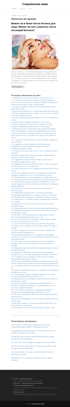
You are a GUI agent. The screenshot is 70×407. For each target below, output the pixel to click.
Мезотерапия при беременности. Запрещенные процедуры (33, 235)
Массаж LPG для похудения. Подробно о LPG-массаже (31, 122)
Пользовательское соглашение (32, 383)
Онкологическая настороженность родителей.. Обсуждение (33, 224)
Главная (14, 9)
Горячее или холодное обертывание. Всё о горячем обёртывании (35, 179)
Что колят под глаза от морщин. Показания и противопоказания (33, 342)
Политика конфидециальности (23, 385)
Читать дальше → (18, 87)
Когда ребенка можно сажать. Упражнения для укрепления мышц (35, 208)
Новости (22, 9)
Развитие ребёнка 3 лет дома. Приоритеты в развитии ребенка (35, 177)
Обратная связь (18, 392)
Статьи (30, 9)
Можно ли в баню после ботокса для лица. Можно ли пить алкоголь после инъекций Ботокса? (33, 27)
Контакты (16, 383)
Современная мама (35, 4)
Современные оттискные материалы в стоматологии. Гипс (33, 98)
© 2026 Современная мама (22, 379)
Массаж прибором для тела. (22, 115)
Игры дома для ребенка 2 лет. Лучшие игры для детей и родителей (35, 111)
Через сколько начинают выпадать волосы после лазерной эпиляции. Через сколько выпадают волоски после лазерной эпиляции (32, 243)
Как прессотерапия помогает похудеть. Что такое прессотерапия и (36, 113)
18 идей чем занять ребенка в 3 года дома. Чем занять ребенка (35, 197)
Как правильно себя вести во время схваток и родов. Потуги (34, 308)
